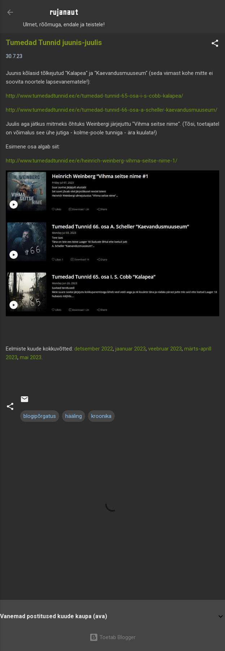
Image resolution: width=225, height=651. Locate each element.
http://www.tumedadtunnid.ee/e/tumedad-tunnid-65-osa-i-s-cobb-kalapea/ (94, 96)
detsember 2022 (93, 348)
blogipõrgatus (39, 416)
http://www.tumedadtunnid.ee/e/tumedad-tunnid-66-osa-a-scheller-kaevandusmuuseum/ (111, 110)
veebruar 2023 (165, 348)
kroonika (101, 416)
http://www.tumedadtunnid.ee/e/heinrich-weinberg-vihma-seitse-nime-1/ (91, 160)
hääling (73, 416)
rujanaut (63, 12)
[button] (215, 44)
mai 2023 (30, 357)
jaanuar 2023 (130, 348)
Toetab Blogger (112, 637)
